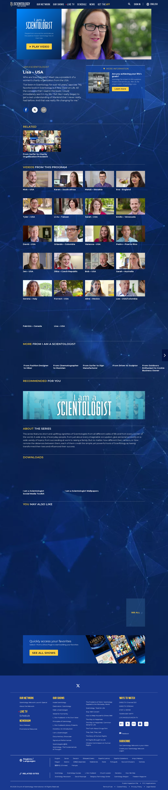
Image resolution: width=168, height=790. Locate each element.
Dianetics (118, 773)
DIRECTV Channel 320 (127, 702)
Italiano (66, 762)
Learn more (120, 89)
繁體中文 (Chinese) (61, 765)
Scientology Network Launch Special (33, 702)
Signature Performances (62, 740)
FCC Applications (149, 783)
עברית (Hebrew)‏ (137, 758)
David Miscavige (80, 777)
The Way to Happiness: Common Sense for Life (98, 724)
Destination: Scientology (62, 706)
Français (75, 765)
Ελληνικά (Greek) (88, 758)
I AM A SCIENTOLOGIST (36, 67)
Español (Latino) (104, 758)
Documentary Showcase (62, 736)
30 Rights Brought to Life (95, 740)
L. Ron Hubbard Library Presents (65, 725)
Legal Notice (151, 787)
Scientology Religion (121, 777)
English (57, 758)
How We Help (130, 773)
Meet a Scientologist (60, 710)
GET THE (104, 4)
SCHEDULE (81, 4)
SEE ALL (135, 612)
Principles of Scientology (62, 721)
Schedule (25, 716)
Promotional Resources (28, 729)
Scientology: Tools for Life (95, 708)
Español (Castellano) (121, 758)
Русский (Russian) (128, 762)
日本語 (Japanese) (79, 762)
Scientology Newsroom (63, 777)
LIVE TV (70, 4)
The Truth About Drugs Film (97, 728)
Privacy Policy (136, 787)
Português (113, 762)
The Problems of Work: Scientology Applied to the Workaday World (99, 703)
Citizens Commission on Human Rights (98, 744)
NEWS (92, 4)
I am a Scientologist (60, 733)
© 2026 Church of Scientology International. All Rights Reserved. (34, 787)
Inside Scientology (59, 702)
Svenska (142, 762)
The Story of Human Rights (96, 736)
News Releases (25, 725)
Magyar (57, 762)
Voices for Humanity (60, 714)
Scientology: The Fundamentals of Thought (65, 748)
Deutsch (76, 758)
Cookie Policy (122, 787)
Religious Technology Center (100, 777)
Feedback (125, 734)
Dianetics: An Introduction (63, 729)
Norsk (104, 762)
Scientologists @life (60, 744)
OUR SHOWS (58, 4)
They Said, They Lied (93, 732)
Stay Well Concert (92, 712)
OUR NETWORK (43, 4)
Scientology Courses (74, 773)
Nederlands (94, 762)
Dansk (66, 758)
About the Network (27, 706)
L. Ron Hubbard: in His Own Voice (65, 717)
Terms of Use (107, 787)
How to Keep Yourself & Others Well (99, 716)
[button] (165, 355)
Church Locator (105, 773)
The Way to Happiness (94, 719)
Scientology (59, 773)
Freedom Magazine (139, 777)
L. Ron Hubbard (90, 773)
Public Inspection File (130, 783)
